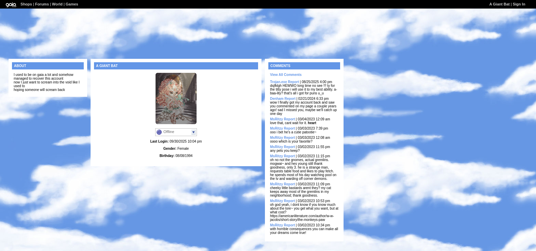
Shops (26, 4)
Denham (276, 99)
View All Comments (286, 75)
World (57, 4)
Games (72, 4)
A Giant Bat (499, 4)
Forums (42, 4)
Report (293, 82)
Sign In (519, 4)
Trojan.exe (278, 82)
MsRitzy (276, 119)
